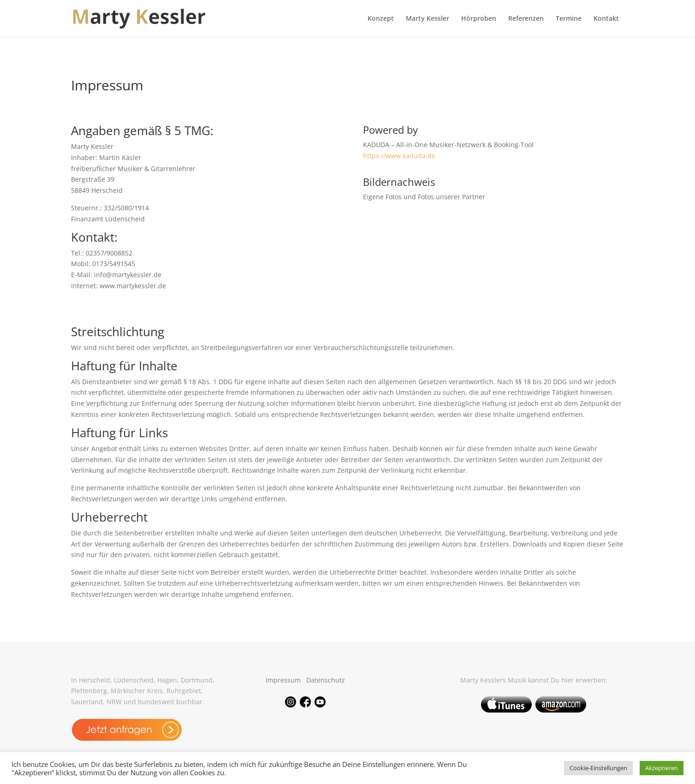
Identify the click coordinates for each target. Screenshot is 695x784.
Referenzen (526, 19)
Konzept (381, 19)
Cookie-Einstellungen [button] (598, 768)
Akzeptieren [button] (661, 768)
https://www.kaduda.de (399, 155)
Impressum (283, 680)
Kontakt (606, 19)
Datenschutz (325, 680)
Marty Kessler (427, 19)
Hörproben (478, 19)
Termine (569, 19)
